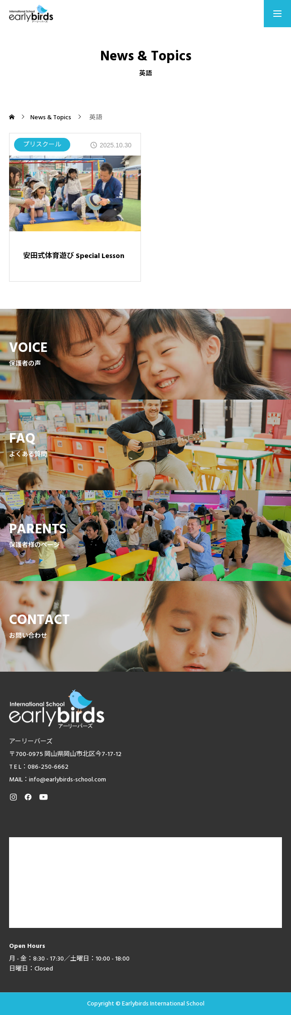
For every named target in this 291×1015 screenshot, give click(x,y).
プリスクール (42, 144)
